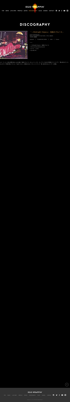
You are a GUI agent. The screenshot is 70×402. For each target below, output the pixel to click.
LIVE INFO (14, 395)
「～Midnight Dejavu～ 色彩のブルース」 (47, 32)
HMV (51, 39)
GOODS (43, 395)
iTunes (57, 39)
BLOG (39, 395)
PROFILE (20, 395)
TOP (5, 395)
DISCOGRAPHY (32, 395)
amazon (32, 39)
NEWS (9, 395)
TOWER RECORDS (42, 39)
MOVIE (25, 395)
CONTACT (49, 395)
